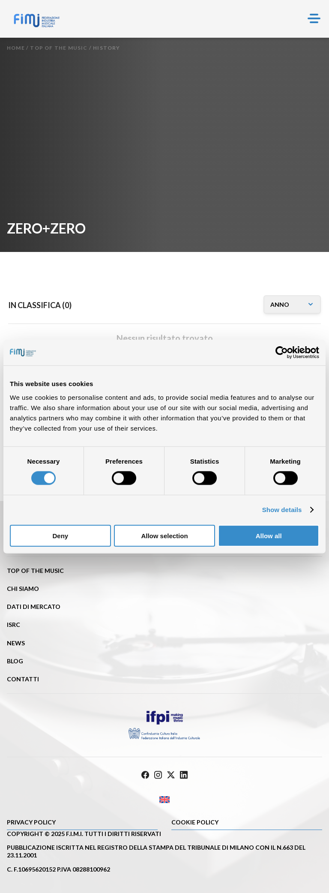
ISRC (13, 624)
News (16, 643)
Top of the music (58, 48)
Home (16, 48)
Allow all (269, 535)
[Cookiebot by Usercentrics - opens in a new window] (281, 352)
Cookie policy (194, 822)
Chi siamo (23, 588)
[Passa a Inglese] (164, 799)
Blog (15, 661)
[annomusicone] (292, 304)
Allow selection (164, 535)
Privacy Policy (31, 822)
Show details (282, 509)
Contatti (23, 679)
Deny (60, 535)
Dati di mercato (33, 606)
